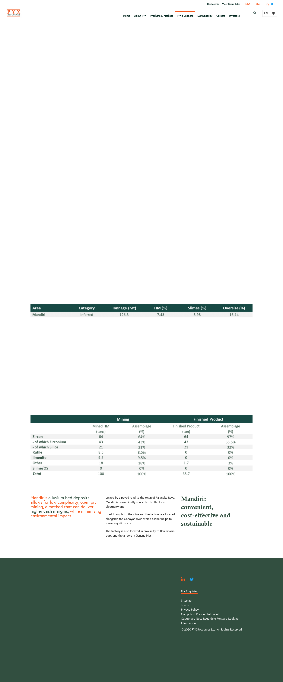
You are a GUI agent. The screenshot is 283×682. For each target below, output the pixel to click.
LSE (258, 4)
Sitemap (186, 600)
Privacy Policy (190, 609)
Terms (185, 605)
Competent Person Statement (200, 614)
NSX (247, 4)
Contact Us (213, 4)
